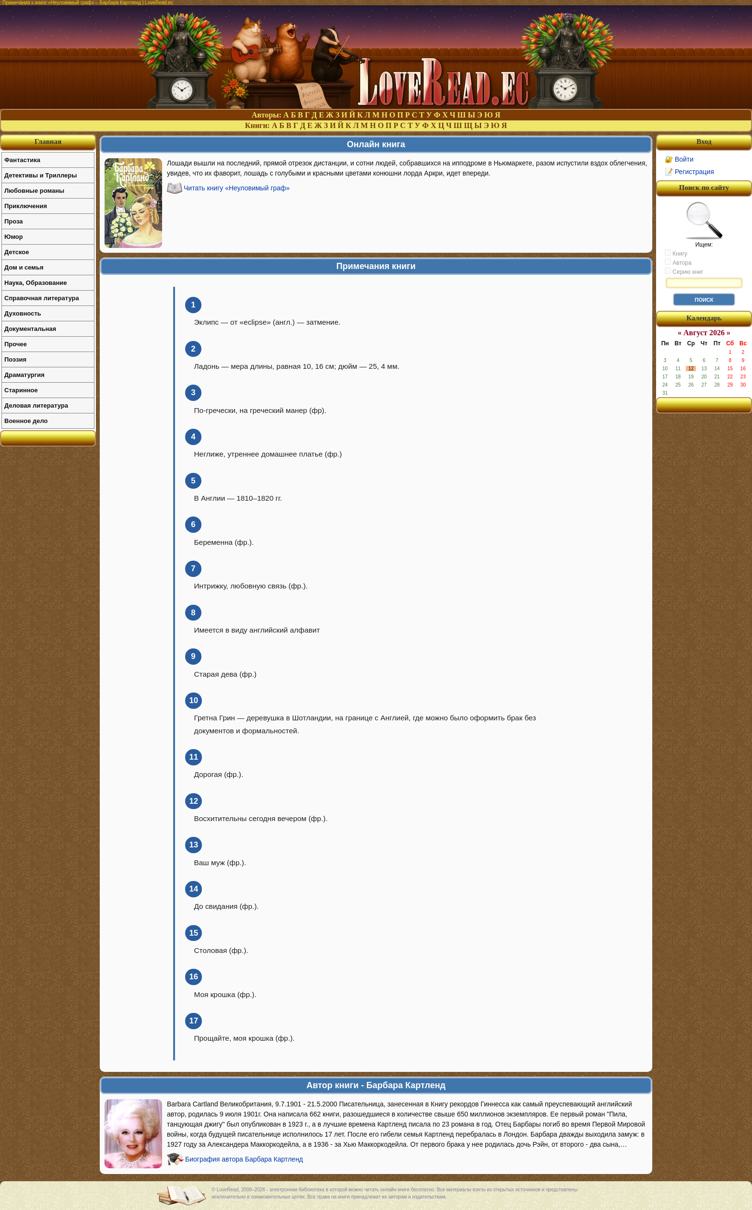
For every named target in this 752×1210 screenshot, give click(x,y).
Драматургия (24, 374)
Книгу (676, 253)
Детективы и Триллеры (40, 175)
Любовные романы (34, 190)
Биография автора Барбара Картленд (244, 1159)
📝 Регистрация (689, 172)
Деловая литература (36, 405)
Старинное (21, 390)
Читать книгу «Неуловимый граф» (237, 188)
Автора (678, 262)
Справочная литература (41, 298)
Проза (13, 221)
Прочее (15, 344)
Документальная (30, 328)
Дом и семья (24, 267)
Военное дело (26, 420)
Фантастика (22, 160)
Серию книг (684, 271)
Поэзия (15, 359)
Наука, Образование (35, 282)
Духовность (22, 313)
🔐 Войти (679, 159)
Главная (48, 141)
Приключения (25, 206)
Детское (16, 252)
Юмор (13, 236)
